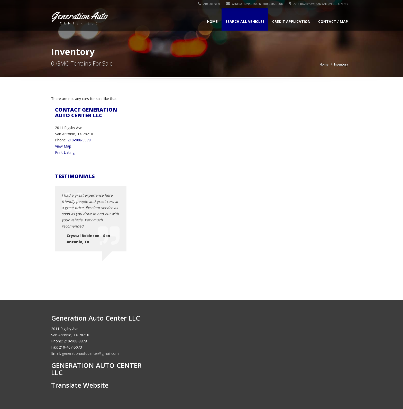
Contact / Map (333, 21)
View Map (63, 146)
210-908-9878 (209, 4)
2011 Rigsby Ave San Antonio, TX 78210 (318, 4)
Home (212, 21)
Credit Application (291, 21)
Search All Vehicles (244, 21)
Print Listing (65, 152)
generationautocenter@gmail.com (254, 4)
